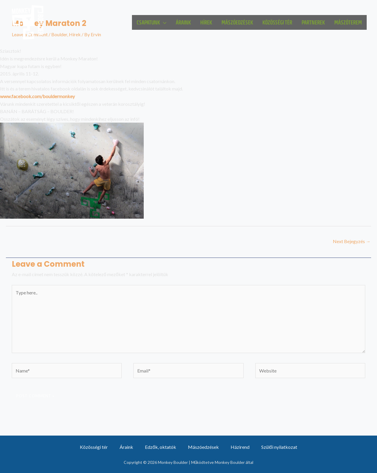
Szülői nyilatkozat (279, 447)
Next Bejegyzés (352, 241)
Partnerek (313, 22)
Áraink (183, 22)
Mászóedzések (237, 22)
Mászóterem (348, 22)
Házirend (240, 447)
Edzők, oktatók (160, 447)
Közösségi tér (277, 22)
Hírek (206, 22)
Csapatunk (151, 22)
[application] (163, 22)
